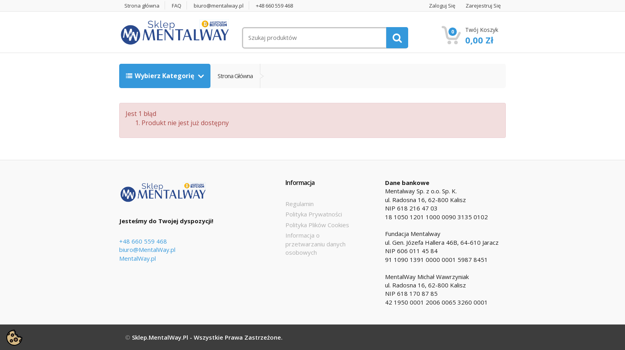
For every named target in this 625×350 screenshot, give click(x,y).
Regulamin (299, 204)
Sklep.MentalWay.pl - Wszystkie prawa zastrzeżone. (207, 337)
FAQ (176, 6)
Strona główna (141, 6)
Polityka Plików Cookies (317, 225)
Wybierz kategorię (161, 75)
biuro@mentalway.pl (219, 6)
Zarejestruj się (483, 6)
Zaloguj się (442, 6)
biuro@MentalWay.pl (147, 250)
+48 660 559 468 (274, 6)
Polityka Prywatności (313, 214)
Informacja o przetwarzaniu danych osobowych (315, 243)
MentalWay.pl (137, 258)
